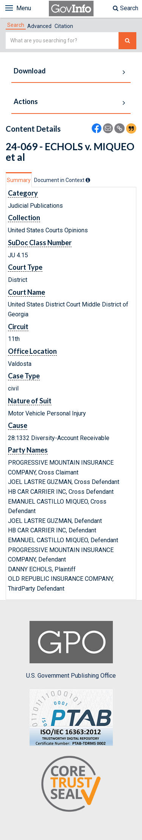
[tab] (16, 25)
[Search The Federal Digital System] (127, 40)
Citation (64, 26)
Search (125, 8)
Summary (19, 180)
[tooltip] (88, 180)
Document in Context (62, 180)
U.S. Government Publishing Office (71, 650)
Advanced (39, 26)
